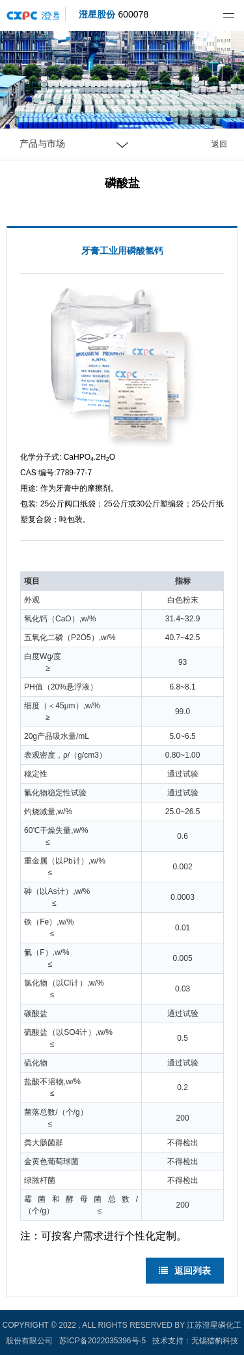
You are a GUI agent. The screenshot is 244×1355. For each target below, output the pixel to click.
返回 (219, 144)
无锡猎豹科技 (214, 1340)
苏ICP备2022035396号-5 (102, 1340)
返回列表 (185, 1270)
